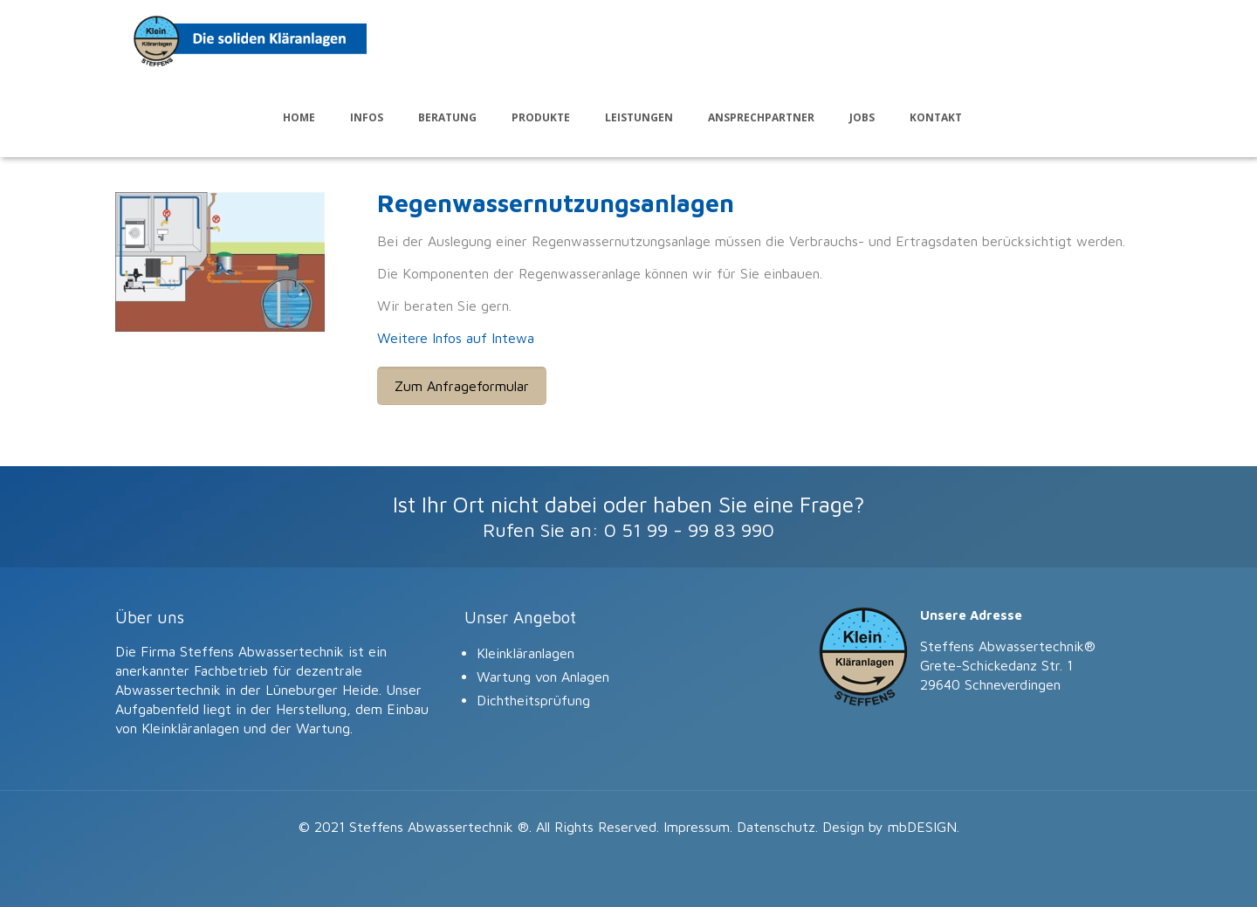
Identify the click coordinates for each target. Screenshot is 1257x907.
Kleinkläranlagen (525, 653)
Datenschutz (776, 827)
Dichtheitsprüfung (533, 700)
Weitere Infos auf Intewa (455, 338)
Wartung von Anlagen (543, 676)
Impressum (696, 827)
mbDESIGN (922, 827)
